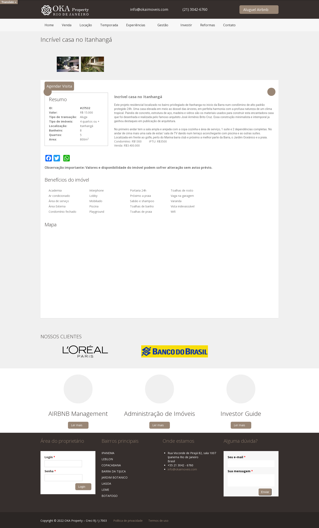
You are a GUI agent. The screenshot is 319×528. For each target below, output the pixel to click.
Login (50, 457)
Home (49, 25)
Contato (229, 25)
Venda (66, 25)
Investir (186, 25)
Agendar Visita (59, 86)
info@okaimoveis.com (149, 9)
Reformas (207, 25)
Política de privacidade (128, 521)
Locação (86, 25)
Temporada (109, 25)
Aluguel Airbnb (255, 9)
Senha (50, 471)
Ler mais (76, 425)
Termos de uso (158, 521)
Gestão (162, 25)
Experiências (135, 25)
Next (271, 92)
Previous (48, 92)
